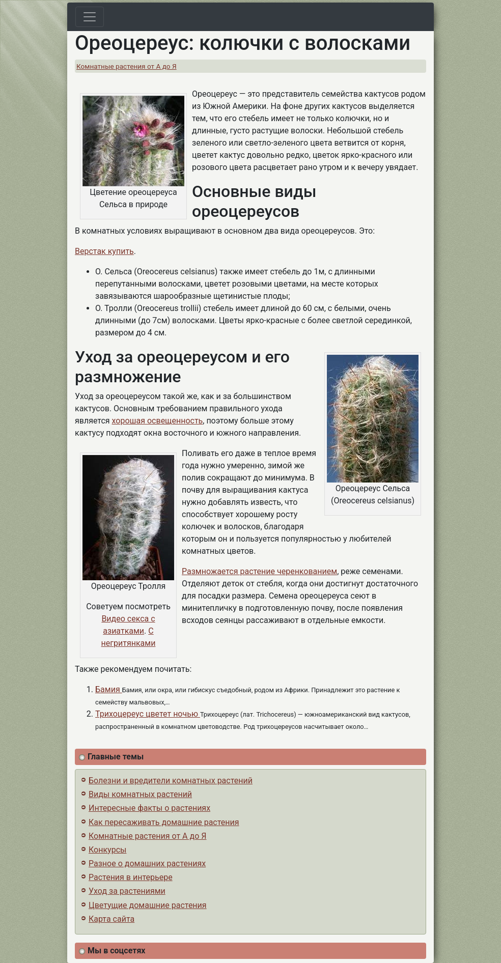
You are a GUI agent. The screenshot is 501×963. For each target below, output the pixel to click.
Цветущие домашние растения (148, 905)
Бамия (108, 689)
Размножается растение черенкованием (259, 571)
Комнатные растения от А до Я (126, 66)
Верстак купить (104, 251)
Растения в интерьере (131, 877)
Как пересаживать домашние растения (164, 822)
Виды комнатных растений (140, 794)
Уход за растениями (127, 891)
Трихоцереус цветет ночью (147, 714)
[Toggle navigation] (89, 17)
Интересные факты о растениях (149, 808)
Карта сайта (111, 919)
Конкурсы (107, 850)
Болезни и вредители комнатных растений (171, 780)
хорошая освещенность (157, 421)
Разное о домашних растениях (147, 863)
